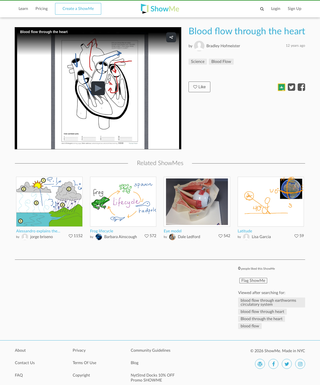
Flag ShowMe (253, 281)
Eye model (173, 231)
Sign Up (294, 9)
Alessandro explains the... (38, 231)
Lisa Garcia (261, 237)
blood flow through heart (262, 312)
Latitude (245, 231)
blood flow (250, 326)
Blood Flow (221, 62)
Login (275, 9)
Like (199, 87)
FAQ (19, 375)
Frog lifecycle (101, 231)
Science (197, 62)
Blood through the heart (262, 319)
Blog (134, 363)
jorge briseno (41, 237)
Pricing (41, 9)
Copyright (81, 375)
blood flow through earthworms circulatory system (268, 302)
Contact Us (25, 363)
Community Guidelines (150, 350)
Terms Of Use (84, 363)
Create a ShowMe (78, 9)
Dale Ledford (189, 237)
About (20, 350)
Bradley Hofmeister (223, 46)
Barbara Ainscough (120, 237)
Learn (23, 9)
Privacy (79, 350)
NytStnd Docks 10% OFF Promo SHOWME (153, 377)
